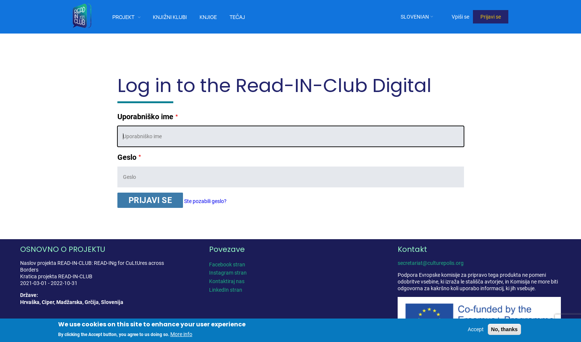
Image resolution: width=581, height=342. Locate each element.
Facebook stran (227, 264)
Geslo (126, 157)
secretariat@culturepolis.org (431, 263)
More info (181, 334)
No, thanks (504, 329)
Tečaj (237, 16)
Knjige (208, 16)
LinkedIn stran (225, 290)
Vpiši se (460, 17)
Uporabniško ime (145, 116)
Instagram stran (228, 273)
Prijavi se (490, 17)
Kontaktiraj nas (226, 281)
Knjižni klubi (170, 16)
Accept (476, 329)
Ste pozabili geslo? (205, 201)
